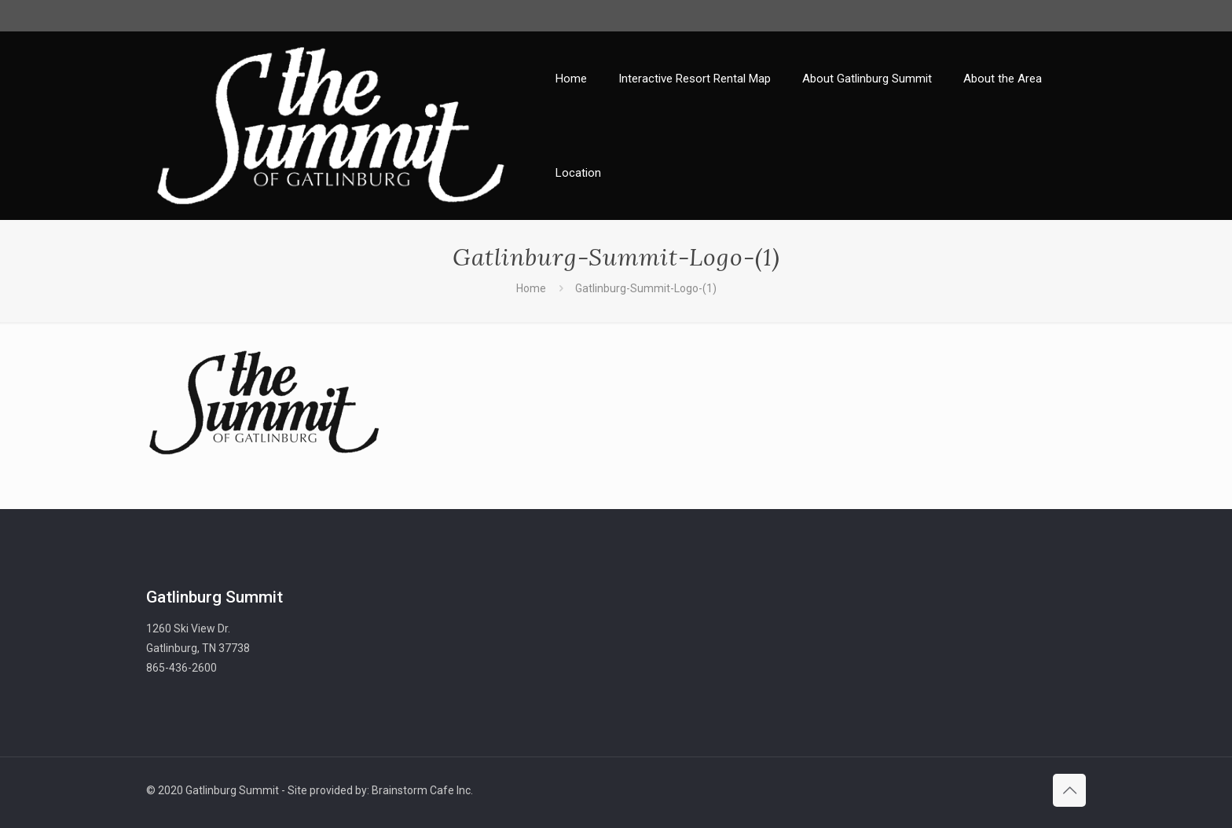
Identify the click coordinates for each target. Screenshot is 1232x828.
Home (531, 288)
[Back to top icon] (1069, 790)
